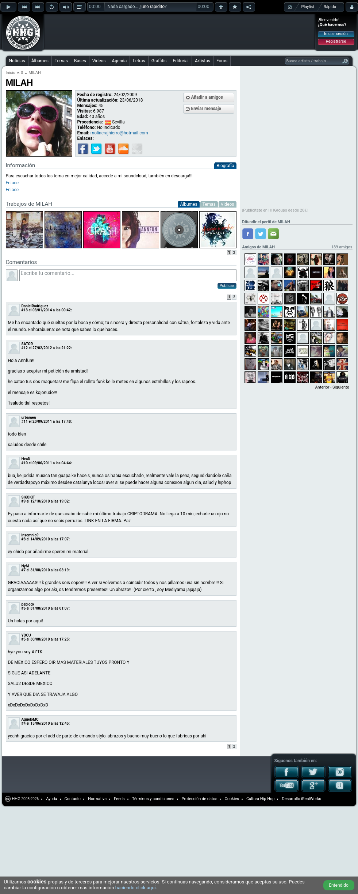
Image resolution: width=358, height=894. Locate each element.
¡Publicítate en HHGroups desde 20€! (275, 210)
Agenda (119, 60)
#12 (25, 348)
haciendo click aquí (135, 887)
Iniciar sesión (336, 33)
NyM (25, 566)
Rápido (330, 6)
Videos (99, 60)
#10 (25, 463)
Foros (221, 60)
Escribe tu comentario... (127, 275)
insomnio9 (30, 535)
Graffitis (159, 60)
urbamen (29, 418)
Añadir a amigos (207, 97)
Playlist (307, 6)
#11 (25, 422)
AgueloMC (30, 719)
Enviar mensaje (206, 108)
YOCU (26, 635)
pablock (28, 604)
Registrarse (336, 41)
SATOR (27, 344)
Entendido (339, 885)
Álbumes (40, 60)
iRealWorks (311, 798)
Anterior (322, 387)
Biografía (225, 165)
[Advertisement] (92, 26)
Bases (80, 60)
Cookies (231, 798)
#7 (24, 570)
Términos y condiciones (153, 798)
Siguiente (340, 387)
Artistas (202, 60)
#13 (25, 310)
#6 (24, 608)
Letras (139, 60)
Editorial (181, 60)
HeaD (26, 459)
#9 (24, 501)
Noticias (17, 60)
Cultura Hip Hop (260, 798)
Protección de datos (200, 798)
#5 (24, 639)
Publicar (227, 285)
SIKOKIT (28, 497)
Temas (61, 60)
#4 (24, 723)
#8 (24, 539)
